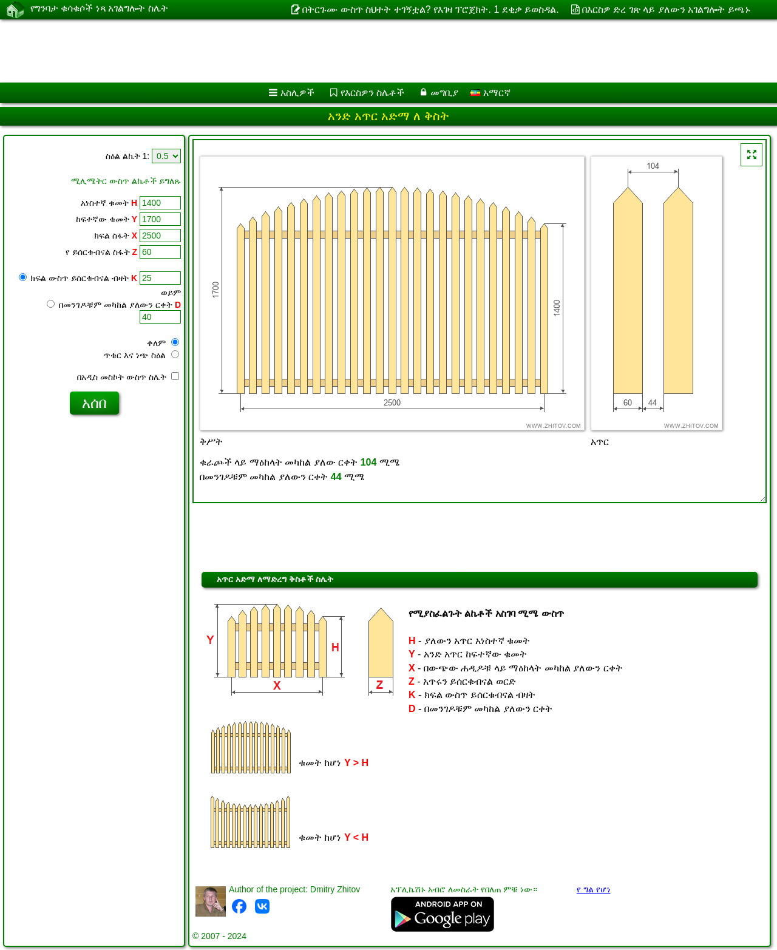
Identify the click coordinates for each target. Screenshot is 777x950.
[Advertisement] (368, 51)
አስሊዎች (297, 92)
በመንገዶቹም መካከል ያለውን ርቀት (114, 305)
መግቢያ (444, 92)
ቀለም (163, 343)
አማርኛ (490, 92)
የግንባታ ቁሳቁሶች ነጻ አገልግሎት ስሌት (99, 9)
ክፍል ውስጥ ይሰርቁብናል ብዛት (78, 278)
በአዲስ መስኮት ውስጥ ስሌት (128, 377)
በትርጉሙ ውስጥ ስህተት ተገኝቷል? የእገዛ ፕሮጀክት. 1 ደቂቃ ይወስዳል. (430, 9)
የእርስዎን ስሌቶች (372, 92)
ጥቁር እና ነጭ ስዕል (141, 355)
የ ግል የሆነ (594, 889)
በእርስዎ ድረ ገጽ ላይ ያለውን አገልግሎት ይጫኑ (666, 9)
